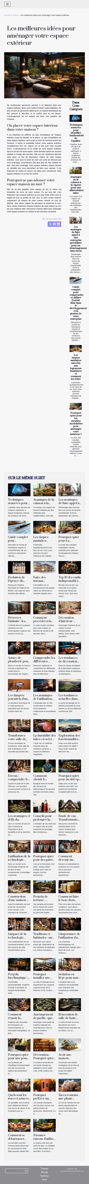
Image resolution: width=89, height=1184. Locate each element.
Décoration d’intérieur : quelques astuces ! (66, 623)
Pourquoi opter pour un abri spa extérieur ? (70, 779)
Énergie (44, 1172)
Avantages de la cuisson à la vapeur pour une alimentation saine (77, 185)
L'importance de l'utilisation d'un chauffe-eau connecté (69, 939)
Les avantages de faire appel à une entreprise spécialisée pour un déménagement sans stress (78, 238)
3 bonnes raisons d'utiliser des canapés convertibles (44, 1140)
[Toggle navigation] (7, 4)
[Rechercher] (16, 1170)
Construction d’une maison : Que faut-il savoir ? (17, 902)
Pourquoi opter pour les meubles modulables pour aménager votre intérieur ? (76, 423)
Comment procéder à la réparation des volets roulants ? (44, 623)
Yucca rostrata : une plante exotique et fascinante (69, 1100)
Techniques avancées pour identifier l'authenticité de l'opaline (77, 132)
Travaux (44, 1168)
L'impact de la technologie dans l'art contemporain (17, 939)
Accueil (7, 15)
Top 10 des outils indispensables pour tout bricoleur (70, 583)
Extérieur (44, 1176)
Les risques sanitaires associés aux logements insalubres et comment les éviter (76, 367)
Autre (15, 15)
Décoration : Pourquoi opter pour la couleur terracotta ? (43, 1060)
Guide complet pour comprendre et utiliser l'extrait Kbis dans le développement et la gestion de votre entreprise (78, 303)
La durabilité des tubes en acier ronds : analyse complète (44, 741)
